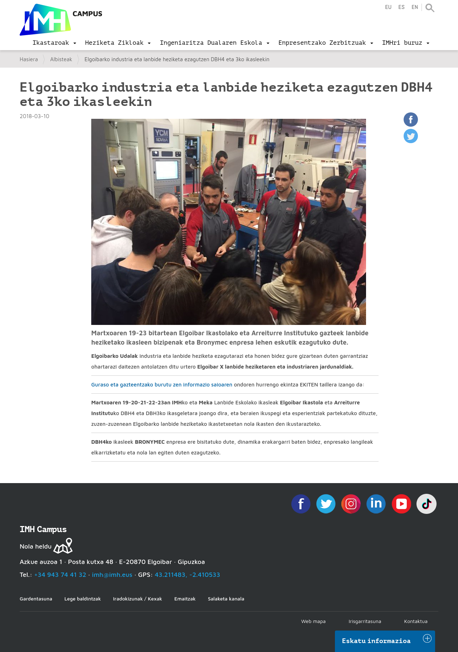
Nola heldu (36, 546)
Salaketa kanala (226, 598)
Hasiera (29, 59)
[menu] (54, 43)
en (414, 7)
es (401, 7)
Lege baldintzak (82, 598)
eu (388, 7)
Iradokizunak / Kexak (137, 598)
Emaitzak (185, 598)
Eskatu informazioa (376, 640)
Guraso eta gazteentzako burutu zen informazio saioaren (161, 384)
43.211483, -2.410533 (187, 574)
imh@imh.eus (112, 574)
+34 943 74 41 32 (60, 574)
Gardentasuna (36, 598)
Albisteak (61, 59)
